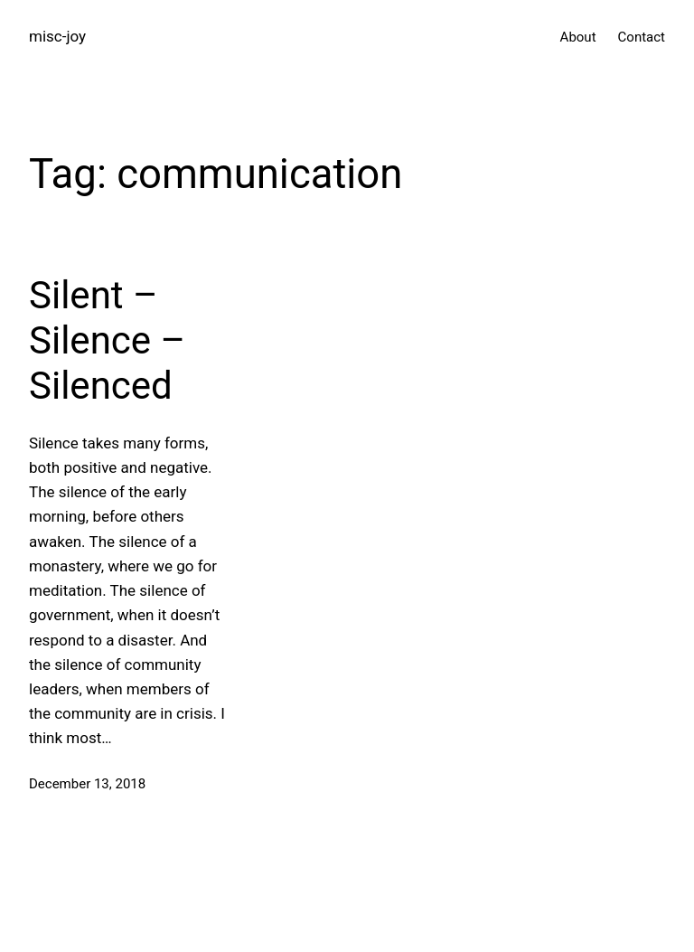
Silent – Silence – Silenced (107, 341)
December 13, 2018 (87, 784)
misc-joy (57, 36)
